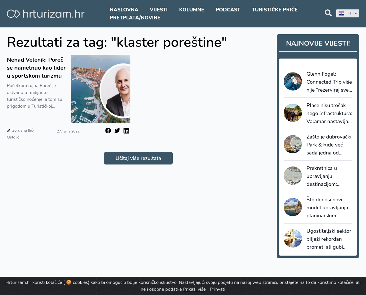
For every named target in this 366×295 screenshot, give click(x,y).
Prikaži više (194, 289)
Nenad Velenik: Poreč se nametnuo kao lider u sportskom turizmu (36, 68)
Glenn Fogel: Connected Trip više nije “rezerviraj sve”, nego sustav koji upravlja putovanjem (329, 82)
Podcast (228, 9)
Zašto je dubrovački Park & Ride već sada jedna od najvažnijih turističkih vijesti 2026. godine (329, 145)
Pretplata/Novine (135, 17)
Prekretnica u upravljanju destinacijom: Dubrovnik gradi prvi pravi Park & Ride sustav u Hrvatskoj (326, 176)
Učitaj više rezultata (138, 158)
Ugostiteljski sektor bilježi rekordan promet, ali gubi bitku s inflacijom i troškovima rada (329, 239)
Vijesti (159, 9)
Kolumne (191, 9)
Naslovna (124, 9)
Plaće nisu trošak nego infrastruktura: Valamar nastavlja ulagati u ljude (329, 113)
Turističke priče (275, 9)
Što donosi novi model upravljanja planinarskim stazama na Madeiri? (327, 208)
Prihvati (217, 289)
